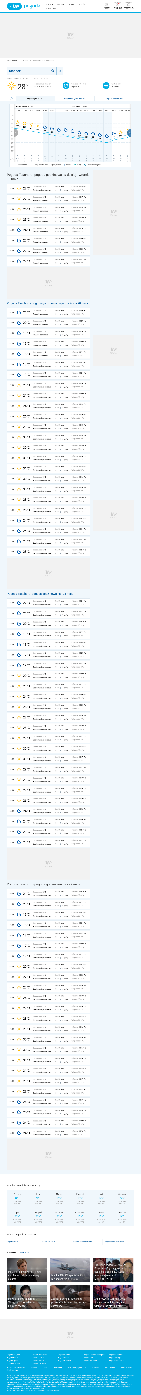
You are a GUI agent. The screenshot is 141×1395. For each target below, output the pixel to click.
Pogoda (32, 6)
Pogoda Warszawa (116, 1360)
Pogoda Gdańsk (64, 1355)
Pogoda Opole (12, 1360)
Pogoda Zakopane (39, 1363)
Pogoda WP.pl (12, 61)
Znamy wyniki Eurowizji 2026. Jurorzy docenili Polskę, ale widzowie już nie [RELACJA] (110, 1302)
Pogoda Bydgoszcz (39, 1355)
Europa (60, 4)
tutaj (57, 1390)
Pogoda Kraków (38, 1357)
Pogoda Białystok (13, 1355)
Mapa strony (110, 1368)
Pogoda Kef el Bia (48, 1242)
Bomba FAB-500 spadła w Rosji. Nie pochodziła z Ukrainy (68, 1277)
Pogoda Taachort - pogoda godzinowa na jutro (37, 303)
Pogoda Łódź (88, 1357)
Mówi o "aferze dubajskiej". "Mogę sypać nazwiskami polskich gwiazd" (22, 1302)
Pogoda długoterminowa (74, 98)
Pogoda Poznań (38, 1360)
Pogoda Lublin (63, 1357)
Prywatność (57, 1368)
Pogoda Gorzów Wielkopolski (95, 1355)
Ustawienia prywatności (77, 1368)
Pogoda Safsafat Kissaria (82, 1242)
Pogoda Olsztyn (115, 1357)
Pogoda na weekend (114, 98)
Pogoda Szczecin (90, 1360)
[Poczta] (106, 6)
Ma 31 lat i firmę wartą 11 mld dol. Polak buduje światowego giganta (24, 1275)
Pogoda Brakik (12, 1242)
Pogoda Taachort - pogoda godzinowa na (34, 593)
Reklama (33, 1368)
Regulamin (95, 1368)
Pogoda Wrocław (13, 1363)
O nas (45, 1368)
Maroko (25, 61)
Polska (49, 4)
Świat (71, 4)
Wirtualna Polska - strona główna (14, 6)
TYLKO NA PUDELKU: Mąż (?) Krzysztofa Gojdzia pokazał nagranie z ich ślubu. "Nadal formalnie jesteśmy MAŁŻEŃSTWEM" (110, 1272)
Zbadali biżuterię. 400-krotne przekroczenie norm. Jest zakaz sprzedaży (68, 1302)
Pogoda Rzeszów (64, 1360)
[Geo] (60, 71)
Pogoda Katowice (116, 1355)
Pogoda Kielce (12, 1357)
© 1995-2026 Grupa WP (16, 1368)
